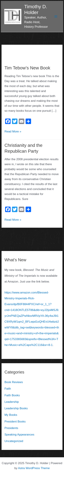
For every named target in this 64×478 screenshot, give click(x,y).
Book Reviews (13, 382)
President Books (15, 421)
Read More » (12, 131)
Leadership (11, 401)
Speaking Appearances (19, 434)
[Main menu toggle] (56, 16)
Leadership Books (16, 408)
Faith (7, 388)
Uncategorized (13, 441)
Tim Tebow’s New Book (27, 67)
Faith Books (12, 395)
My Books (10, 414)
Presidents (11, 428)
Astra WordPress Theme (34, 468)
